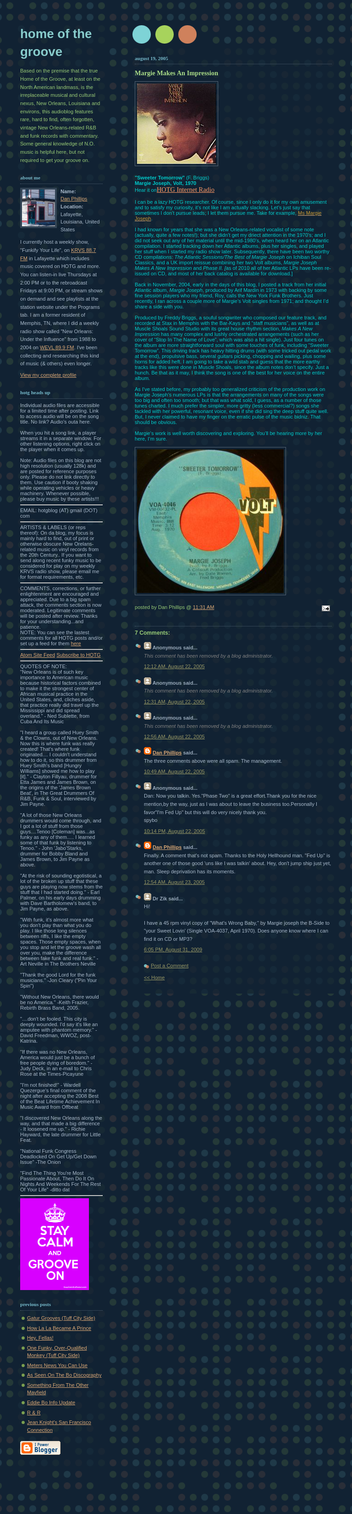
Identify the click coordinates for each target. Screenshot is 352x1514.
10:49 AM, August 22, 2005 (174, 771)
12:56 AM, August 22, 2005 (174, 736)
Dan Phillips (73, 198)
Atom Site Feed (37, 655)
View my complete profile (48, 375)
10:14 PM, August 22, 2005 (174, 831)
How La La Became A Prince (59, 1328)
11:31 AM (203, 607)
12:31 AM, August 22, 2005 (174, 701)
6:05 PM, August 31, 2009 (173, 949)
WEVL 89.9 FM (57, 347)
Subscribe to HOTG (78, 655)
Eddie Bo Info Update (51, 1402)
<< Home (154, 977)
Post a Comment (169, 965)
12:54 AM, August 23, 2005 (174, 882)
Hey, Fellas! (40, 1338)
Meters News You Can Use (57, 1365)
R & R (33, 1412)
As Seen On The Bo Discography (64, 1375)
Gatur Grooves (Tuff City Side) (61, 1318)
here (76, 643)
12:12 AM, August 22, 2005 (174, 666)
